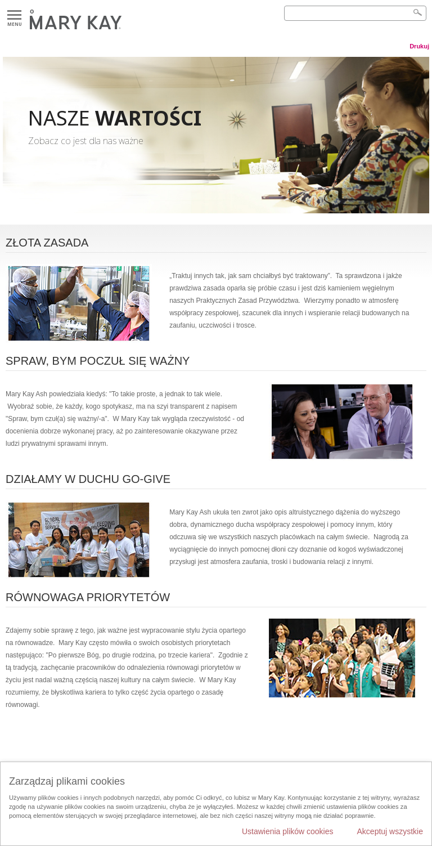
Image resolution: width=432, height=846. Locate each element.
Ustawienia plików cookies (288, 831)
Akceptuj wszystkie (390, 831)
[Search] (355, 13)
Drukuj (419, 46)
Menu (14, 15)
